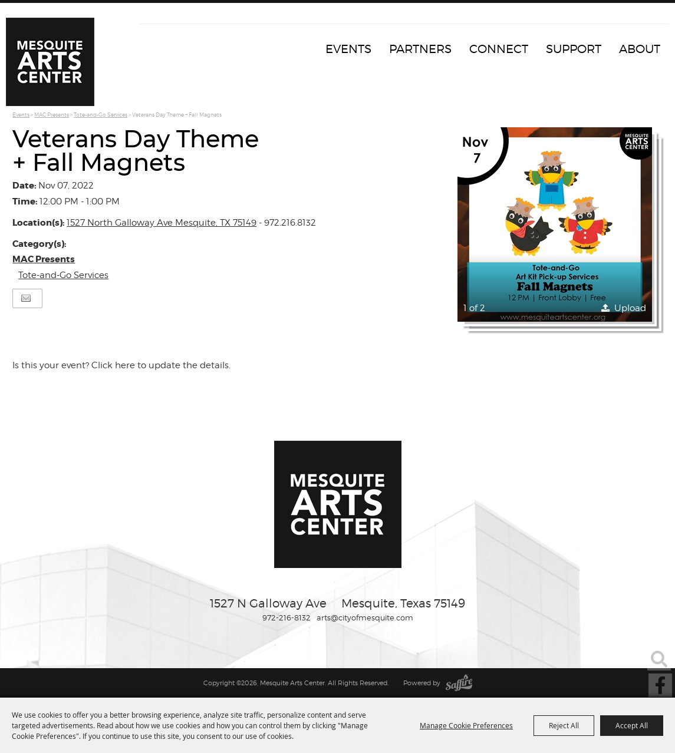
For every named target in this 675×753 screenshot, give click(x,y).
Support (573, 49)
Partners (420, 49)
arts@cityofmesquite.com (365, 617)
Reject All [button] (564, 725)
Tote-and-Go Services (100, 114)
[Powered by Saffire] (459, 683)
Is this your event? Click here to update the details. (121, 365)
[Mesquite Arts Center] (50, 62)
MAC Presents (51, 114)
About (639, 49)
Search (659, 659)
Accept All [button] (631, 725)
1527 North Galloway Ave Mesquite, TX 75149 (161, 222)
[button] (554, 224)
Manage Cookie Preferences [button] (466, 725)
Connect (498, 49)
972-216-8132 (286, 617)
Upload (630, 308)
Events (348, 49)
